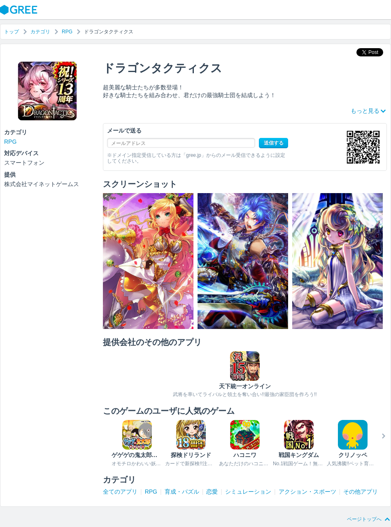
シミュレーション (248, 491)
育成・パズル (182, 491)
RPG (67, 32)
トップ (11, 32)
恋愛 (212, 491)
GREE (20, 10)
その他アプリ (360, 491)
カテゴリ (40, 32)
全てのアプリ (120, 491)
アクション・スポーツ (307, 491)
